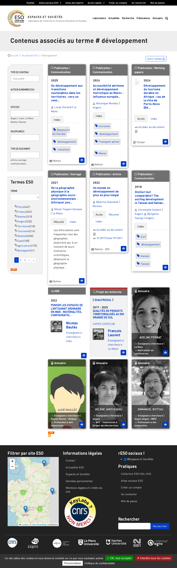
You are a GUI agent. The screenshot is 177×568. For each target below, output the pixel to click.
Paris (20, 208)
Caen (20, 242)
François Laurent (114, 335)
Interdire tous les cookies (154, 558)
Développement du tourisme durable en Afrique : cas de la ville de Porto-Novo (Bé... (154, 98)
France (21, 213)
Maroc (102, 155)
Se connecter (139, 2)
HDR (55, 293)
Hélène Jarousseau (108, 411)
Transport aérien (109, 143)
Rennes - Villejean (68, 420)
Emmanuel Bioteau (151, 411)
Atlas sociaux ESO (49, 3)
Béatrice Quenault (105, 203)
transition (63, 151)
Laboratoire (99, 19)
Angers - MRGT (149, 420)
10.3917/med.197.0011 (109, 240)
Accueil (14, 57)
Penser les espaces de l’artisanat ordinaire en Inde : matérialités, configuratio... (67, 312)
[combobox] (25, 80)
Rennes (97, 208)
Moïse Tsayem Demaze (66, 211)
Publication (60, 69)
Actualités (113, 19)
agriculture (24, 247)
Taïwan (145, 265)
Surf (143, 238)
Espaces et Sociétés (45, 17)
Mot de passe (157, 2)
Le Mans (57, 215)
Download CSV (14, 271)
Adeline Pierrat (150, 339)
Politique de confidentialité (100, 563)
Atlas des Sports (74, 2)
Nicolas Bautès (72, 327)
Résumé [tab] (59, 223)
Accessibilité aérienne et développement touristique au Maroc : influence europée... (108, 92)
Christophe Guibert (147, 211)
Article (117, 176)
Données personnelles (79, 482)
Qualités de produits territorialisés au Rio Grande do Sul (108, 316)
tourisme (104, 128)
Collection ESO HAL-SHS (136, 475)
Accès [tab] (141, 120)
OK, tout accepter (119, 558)
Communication (61, 73)
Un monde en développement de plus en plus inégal (106, 193)
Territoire (23, 228)
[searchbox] (25, 80)
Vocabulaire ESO (30, 57)
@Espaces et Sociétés (138, 461)
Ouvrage (76, 176)
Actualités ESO (75, 469)
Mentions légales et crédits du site (84, 491)
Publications (143, 19)
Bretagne (23, 252)
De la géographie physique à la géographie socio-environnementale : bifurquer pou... (64, 197)
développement (66, 143)
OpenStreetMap (39, 526)
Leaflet (23, 526)
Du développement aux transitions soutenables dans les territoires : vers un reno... (67, 94)
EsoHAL (31, 2)
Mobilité (22, 238)
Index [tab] (57, 121)
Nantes (21, 218)
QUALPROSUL (103, 301)
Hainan (145, 258)
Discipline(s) (17, 133)
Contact (70, 462)
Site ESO (15, 109)
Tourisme (23, 233)
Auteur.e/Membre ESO (22, 91)
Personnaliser (72, 563)
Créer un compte (118, 2)
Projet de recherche (107, 293)
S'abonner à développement (49, 437)
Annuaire (158, 19)
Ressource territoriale (61, 134)
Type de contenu (20, 74)
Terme (14, 192)
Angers (21, 223)
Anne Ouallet (67, 411)
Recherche (128, 19)
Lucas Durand (61, 109)
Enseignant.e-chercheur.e (150, 345)
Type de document (20, 150)
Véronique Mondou (105, 105)
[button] (44, 465)
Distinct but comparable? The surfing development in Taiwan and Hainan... (150, 199)
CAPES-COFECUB (104, 325)
